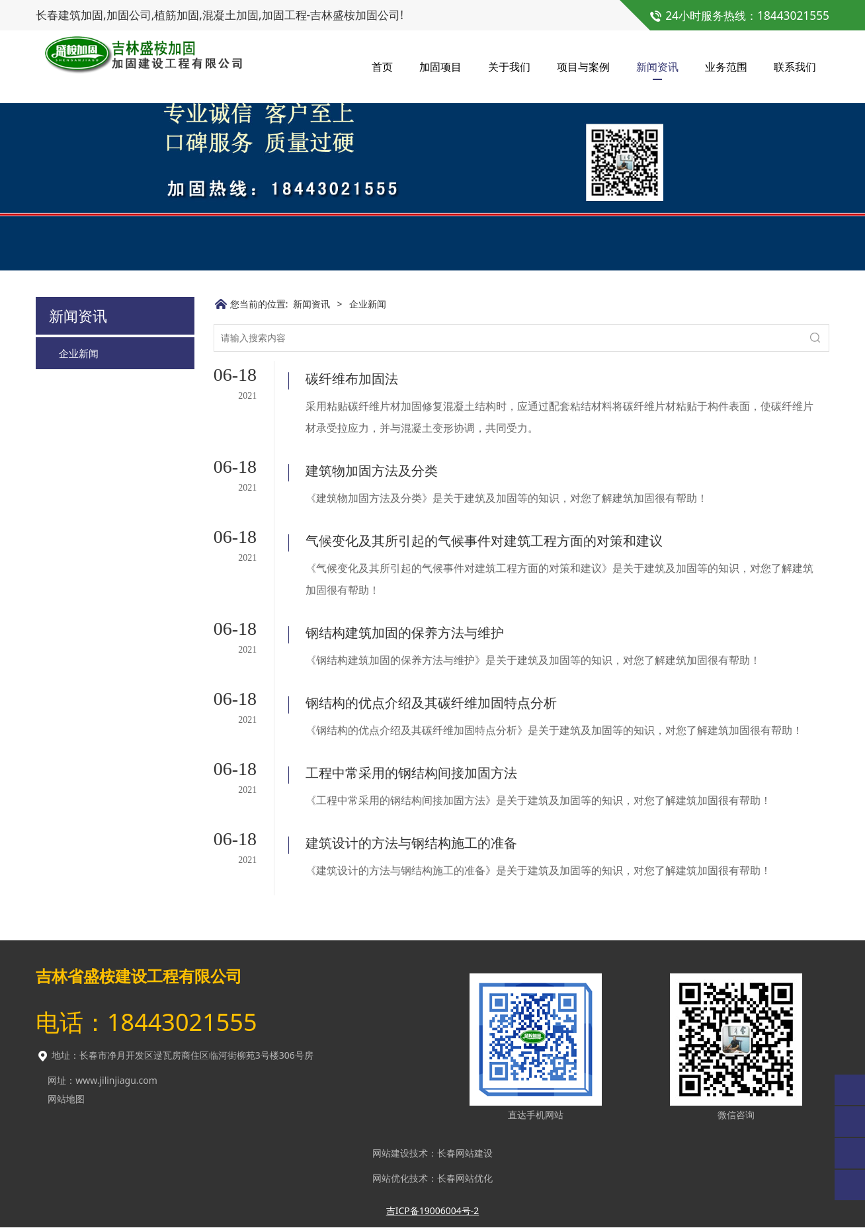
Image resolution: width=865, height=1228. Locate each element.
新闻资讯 (657, 66)
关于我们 (509, 66)
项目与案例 (583, 66)
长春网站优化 (465, 1178)
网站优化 (390, 1178)
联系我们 (795, 66)
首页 (382, 66)
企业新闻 (79, 455)
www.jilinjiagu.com (116, 1080)
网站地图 (66, 1098)
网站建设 (390, 1153)
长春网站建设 (465, 1153)
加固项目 (440, 66)
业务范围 (726, 66)
